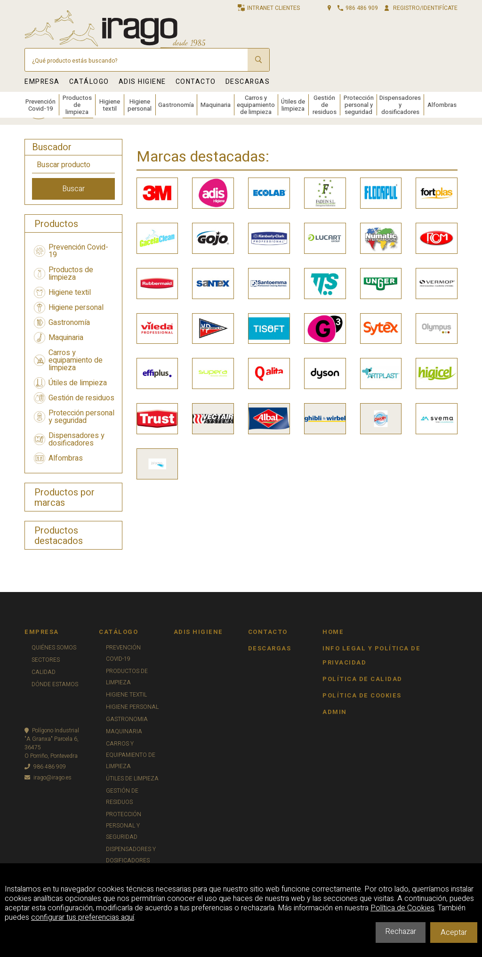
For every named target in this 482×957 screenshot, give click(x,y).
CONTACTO (196, 82)
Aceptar (454, 932)
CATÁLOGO (89, 82)
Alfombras (442, 104)
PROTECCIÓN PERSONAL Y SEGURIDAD (123, 825)
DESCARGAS (247, 82)
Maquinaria (216, 104)
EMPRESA (42, 82)
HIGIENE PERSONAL (132, 707)
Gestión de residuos (325, 104)
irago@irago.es (48, 777)
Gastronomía (176, 104)
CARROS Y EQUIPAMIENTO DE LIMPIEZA (130, 754)
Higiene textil (109, 105)
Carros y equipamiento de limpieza (256, 104)
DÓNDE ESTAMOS (55, 684)
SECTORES (46, 660)
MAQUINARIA (124, 731)
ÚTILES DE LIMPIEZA (132, 778)
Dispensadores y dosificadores (400, 104)
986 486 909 (45, 766)
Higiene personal (140, 105)
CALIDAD (44, 672)
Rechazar (400, 931)
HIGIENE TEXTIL (126, 694)
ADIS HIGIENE (142, 82)
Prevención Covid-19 (40, 105)
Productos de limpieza (77, 104)
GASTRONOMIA (127, 719)
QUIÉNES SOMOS (54, 647)
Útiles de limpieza (293, 105)
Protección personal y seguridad (359, 104)
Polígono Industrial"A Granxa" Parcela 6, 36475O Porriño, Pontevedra (51, 743)
